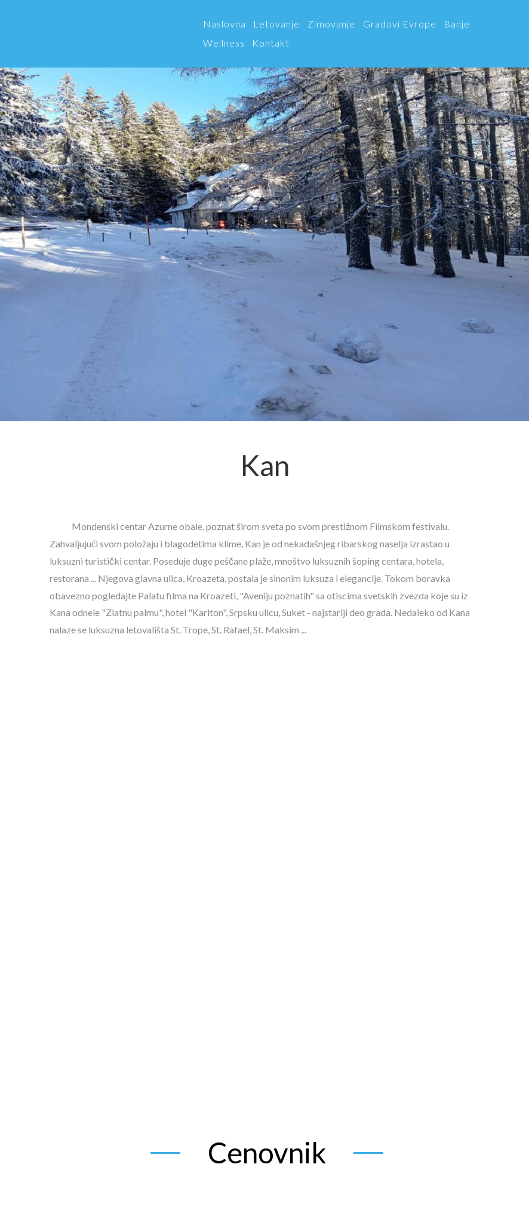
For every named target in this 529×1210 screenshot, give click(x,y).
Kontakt (271, 42)
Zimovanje (331, 23)
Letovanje (276, 23)
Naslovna (224, 23)
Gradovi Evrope (399, 23)
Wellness (224, 42)
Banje (457, 23)
